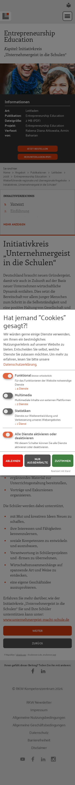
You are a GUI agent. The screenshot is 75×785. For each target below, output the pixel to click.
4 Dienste (21, 388)
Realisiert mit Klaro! (61, 471)
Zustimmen (63, 460)
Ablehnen (13, 460)
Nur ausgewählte (37, 460)
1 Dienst (20, 423)
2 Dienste (21, 403)
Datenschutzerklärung (19, 364)
